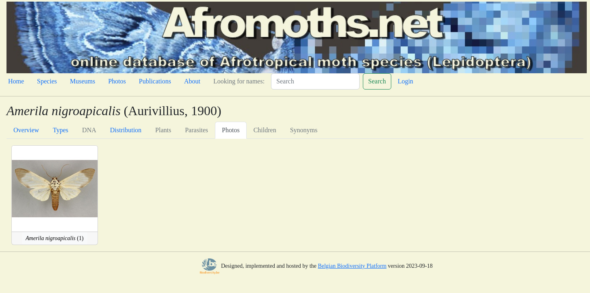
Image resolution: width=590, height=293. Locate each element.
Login (405, 81)
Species (47, 81)
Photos (117, 81)
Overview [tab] (26, 130)
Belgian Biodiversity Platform (352, 266)
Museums (82, 81)
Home (16, 81)
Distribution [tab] (125, 130)
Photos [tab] (231, 130)
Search (377, 81)
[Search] (315, 81)
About (192, 81)
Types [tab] (60, 130)
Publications (155, 81)
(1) (55, 238)
